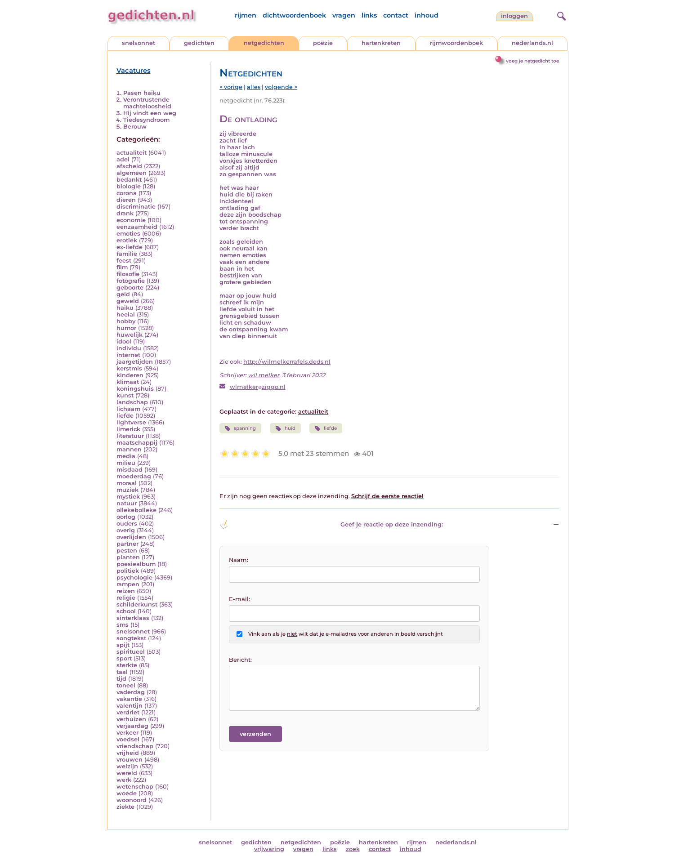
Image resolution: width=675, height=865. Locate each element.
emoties (128, 233)
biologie (128, 186)
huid (285, 428)
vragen (343, 15)
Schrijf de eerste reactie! (387, 496)
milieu (125, 462)
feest (123, 260)
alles (253, 87)
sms (122, 624)
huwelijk (129, 334)
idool (123, 341)
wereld (126, 773)
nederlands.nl (532, 43)
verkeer (127, 732)
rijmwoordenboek (456, 43)
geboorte (129, 287)
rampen (127, 584)
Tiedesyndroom (146, 119)
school (126, 611)
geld (123, 294)
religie (125, 597)
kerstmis (129, 368)
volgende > (281, 87)
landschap (132, 402)
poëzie (323, 43)
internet (128, 355)
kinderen (129, 375)
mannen (129, 449)
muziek (127, 489)
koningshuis (135, 388)
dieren (126, 199)
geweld (127, 301)
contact (395, 15)
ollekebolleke (136, 510)
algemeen (131, 172)
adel (123, 159)
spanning (240, 428)
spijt (123, 645)
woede (126, 793)
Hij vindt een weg (149, 113)
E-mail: (239, 599)
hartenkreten (381, 43)
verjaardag (132, 725)
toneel (125, 685)
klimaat (127, 382)
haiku (125, 307)
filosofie (127, 274)
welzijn (127, 766)
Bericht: (240, 659)
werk (123, 779)
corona (126, 193)
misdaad (129, 469)
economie (131, 220)
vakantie (129, 699)
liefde (125, 415)
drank (125, 213)
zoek (353, 849)
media (125, 456)
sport (124, 658)
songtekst (131, 638)
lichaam (128, 409)
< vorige (230, 87)
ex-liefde (129, 247)
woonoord (131, 800)
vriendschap (134, 746)
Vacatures (133, 71)
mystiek (128, 496)
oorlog (125, 516)
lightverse (131, 422)
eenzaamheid (136, 226)
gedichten (199, 43)
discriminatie (136, 206)
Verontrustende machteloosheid (147, 103)
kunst (125, 395)
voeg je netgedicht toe (532, 61)
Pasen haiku (142, 92)
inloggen (514, 16)
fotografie (130, 280)
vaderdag (130, 692)
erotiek (126, 240)
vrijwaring (269, 849)
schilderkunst (136, 604)
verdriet (127, 712)
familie (126, 253)
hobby (125, 321)
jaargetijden (134, 361)
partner (127, 543)
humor (126, 328)
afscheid (129, 166)
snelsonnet (138, 43)
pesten (126, 550)
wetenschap (134, 786)
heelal (125, 314)
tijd (121, 678)
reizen (125, 591)
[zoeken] (560, 14)
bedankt (129, 179)
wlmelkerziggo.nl (258, 386)
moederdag (133, 476)
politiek (127, 570)
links (369, 15)
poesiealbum (136, 564)
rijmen (245, 15)
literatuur (130, 435)
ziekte (125, 806)
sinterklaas (132, 618)
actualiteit (131, 152)
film (122, 267)
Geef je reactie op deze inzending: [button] (331, 525)
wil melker (263, 375)
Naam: (238, 560)
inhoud (426, 15)
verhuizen (131, 719)
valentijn (129, 705)
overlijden (131, 537)
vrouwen (129, 759)
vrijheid (127, 752)
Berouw (135, 126)
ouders (126, 523)
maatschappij (136, 442)
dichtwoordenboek (294, 15)
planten (128, 557)
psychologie (134, 577)
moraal (126, 483)
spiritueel (130, 651)
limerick (128, 429)
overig (125, 530)
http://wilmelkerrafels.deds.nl (287, 361)
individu (128, 348)
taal (122, 672)
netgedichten (264, 43)
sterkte (126, 665)
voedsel (127, 739)
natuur (126, 503)
